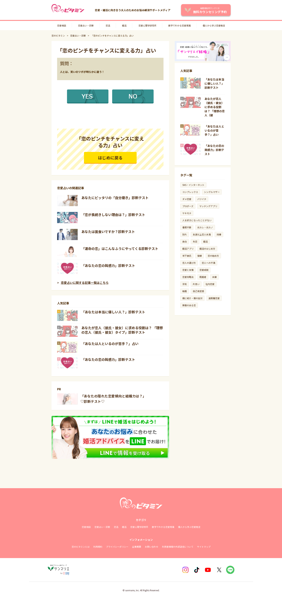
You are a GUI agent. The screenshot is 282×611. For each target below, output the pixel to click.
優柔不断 (186, 227)
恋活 (108, 25)
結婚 (184, 291)
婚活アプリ (188, 248)
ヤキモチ (186, 213)
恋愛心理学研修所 (139, 526)
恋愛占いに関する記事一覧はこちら (85, 283)
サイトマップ (204, 546)
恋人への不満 (208, 262)
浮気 (184, 284)
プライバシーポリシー (117, 546)
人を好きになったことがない (196, 220)
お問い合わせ (151, 546)
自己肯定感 (198, 291)
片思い (196, 284)
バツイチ (201, 199)
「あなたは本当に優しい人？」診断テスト (113, 311)
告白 (184, 241)
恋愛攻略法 (188, 276)
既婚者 (203, 276)
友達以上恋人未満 (202, 234)
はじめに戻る (110, 157)
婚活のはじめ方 (207, 248)
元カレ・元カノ (205, 227)
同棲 (219, 234)
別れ (184, 234)
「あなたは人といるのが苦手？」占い (109, 343)
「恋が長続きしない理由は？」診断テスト (113, 214)
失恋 (195, 241)
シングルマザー (212, 191)
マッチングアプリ (208, 206)
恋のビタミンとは (81, 546)
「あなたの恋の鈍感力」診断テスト (108, 265)
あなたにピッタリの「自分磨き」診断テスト (115, 197)
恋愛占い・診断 (86, 25)
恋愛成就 (204, 269)
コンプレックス (190, 191)
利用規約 (97, 546)
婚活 (124, 25)
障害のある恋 (189, 305)
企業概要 (136, 546)
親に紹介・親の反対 (192, 298)
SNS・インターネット (193, 184)
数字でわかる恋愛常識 (179, 25)
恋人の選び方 (189, 262)
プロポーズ (187, 206)
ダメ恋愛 (186, 199)
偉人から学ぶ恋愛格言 (214, 25)
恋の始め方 (213, 255)
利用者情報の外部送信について (177, 546)
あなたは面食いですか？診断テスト (108, 231)
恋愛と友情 (188, 269)
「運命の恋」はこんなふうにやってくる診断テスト (119, 248)
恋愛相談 (61, 25)
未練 (214, 276)
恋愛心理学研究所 (147, 25)
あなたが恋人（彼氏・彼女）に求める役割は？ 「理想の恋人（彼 (215, 107)
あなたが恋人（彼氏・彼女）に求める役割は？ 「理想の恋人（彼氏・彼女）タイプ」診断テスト (122, 330)
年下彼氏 (186, 255)
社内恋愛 (209, 284)
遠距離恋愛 (214, 298)
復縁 (199, 255)
